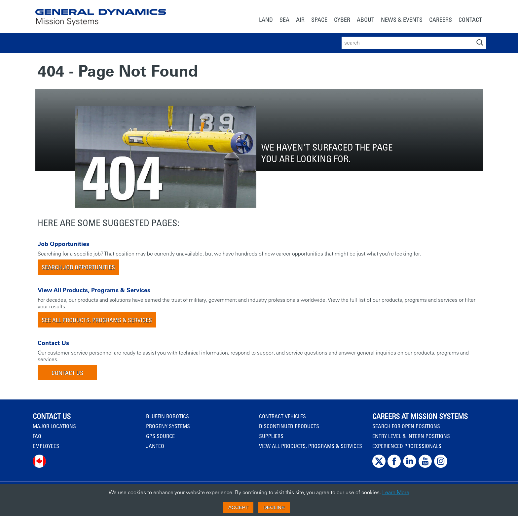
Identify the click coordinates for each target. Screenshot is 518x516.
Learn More (395, 492)
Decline (274, 507)
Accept (238, 507)
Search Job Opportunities (78, 267)
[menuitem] (266, 20)
